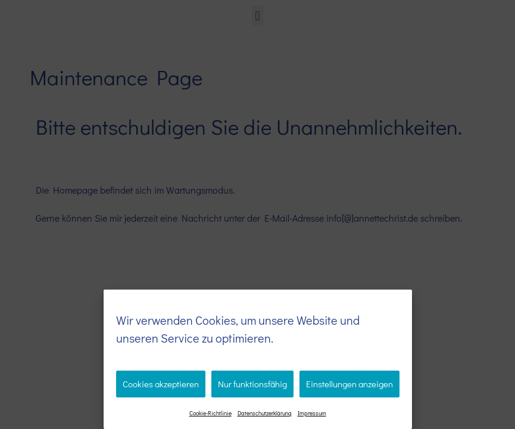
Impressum (312, 413)
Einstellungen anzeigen (349, 384)
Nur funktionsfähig (252, 384)
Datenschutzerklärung (265, 413)
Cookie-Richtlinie (210, 413)
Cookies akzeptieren (161, 384)
